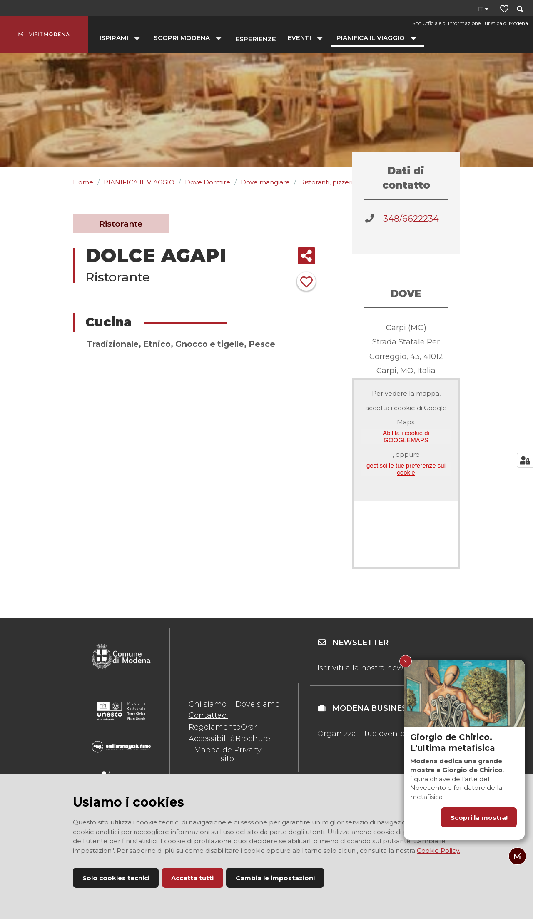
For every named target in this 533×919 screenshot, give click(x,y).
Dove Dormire (207, 182)
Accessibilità (212, 738)
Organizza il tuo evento (361, 733)
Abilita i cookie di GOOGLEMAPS (406, 436)
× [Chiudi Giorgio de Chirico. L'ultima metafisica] (405, 661)
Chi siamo (208, 704)
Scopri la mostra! (479, 818)
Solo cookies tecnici (115, 878)
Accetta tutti (192, 878)
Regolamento (215, 727)
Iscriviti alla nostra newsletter (372, 667)
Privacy (248, 750)
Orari (250, 727)
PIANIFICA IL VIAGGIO (139, 182)
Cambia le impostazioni (275, 878)
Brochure (252, 738)
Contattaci (208, 715)
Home (83, 182)
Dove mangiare (265, 182)
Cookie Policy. (438, 850)
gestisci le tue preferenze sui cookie (406, 469)
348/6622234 (411, 218)
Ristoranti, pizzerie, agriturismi (346, 182)
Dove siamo (257, 704)
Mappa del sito (214, 754)
